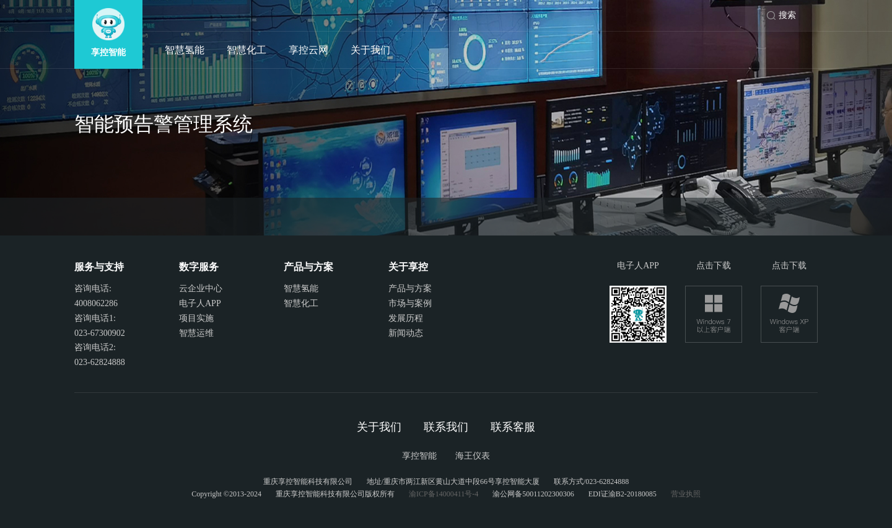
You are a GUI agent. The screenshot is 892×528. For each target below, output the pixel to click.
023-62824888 (99, 362)
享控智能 (419, 455)
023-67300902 (99, 333)
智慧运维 (196, 333)
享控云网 (308, 50)
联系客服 (513, 427)
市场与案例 (410, 303)
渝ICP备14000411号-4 (443, 494)
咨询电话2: (95, 347)
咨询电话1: (95, 318)
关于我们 (370, 50)
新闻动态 (405, 333)
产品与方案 (410, 288)
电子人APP (200, 303)
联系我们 (446, 427)
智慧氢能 (184, 50)
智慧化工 (246, 50)
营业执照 (686, 494)
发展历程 (405, 318)
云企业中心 (200, 288)
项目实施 (196, 318)
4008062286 (96, 303)
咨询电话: (93, 288)
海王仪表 (472, 455)
